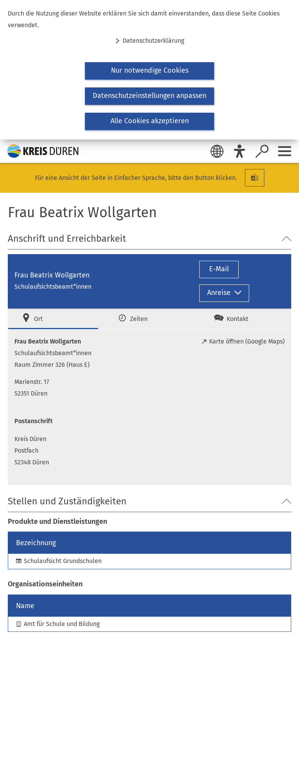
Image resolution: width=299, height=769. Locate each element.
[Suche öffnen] (262, 151)
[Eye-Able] (239, 151)
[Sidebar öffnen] (284, 151)
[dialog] (149, 70)
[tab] (53, 319)
